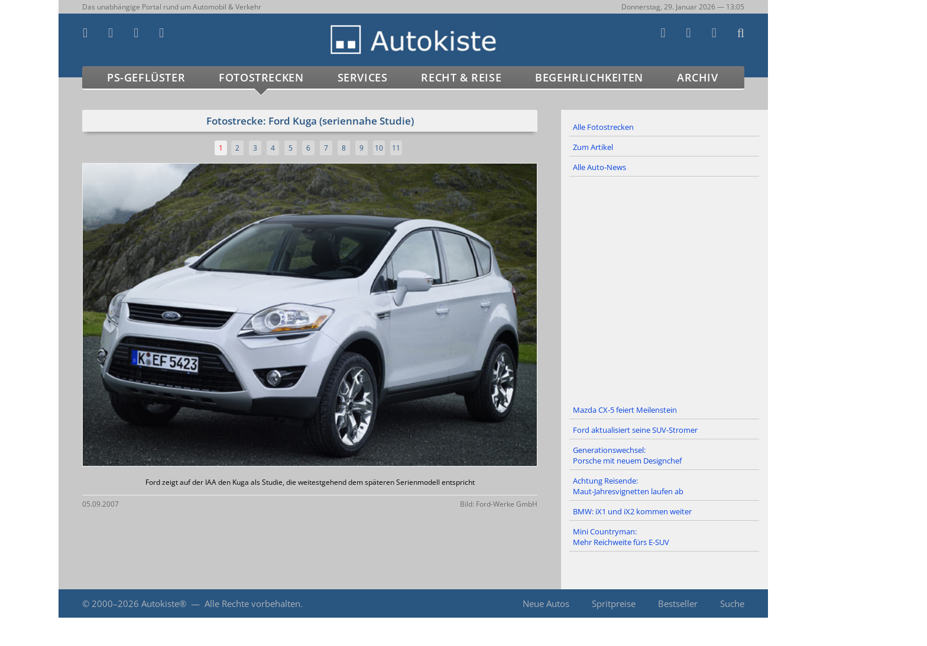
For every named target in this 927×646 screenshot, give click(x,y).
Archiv (697, 77)
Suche (732, 603)
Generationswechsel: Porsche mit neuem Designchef (627, 455)
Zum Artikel (593, 147)
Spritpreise (614, 603)
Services (363, 77)
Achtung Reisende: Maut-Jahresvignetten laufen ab (628, 486)
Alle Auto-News (599, 167)
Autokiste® (163, 603)
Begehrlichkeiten (589, 77)
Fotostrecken (261, 77)
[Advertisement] (664, 288)
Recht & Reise (461, 77)
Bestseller (678, 603)
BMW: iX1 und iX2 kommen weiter (632, 511)
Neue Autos (546, 603)
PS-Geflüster (146, 77)
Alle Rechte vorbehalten (252, 603)
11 (396, 148)
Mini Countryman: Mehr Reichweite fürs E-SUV (621, 536)
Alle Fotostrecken (603, 127)
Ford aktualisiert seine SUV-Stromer (635, 430)
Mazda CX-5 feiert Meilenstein (625, 409)
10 (379, 148)
